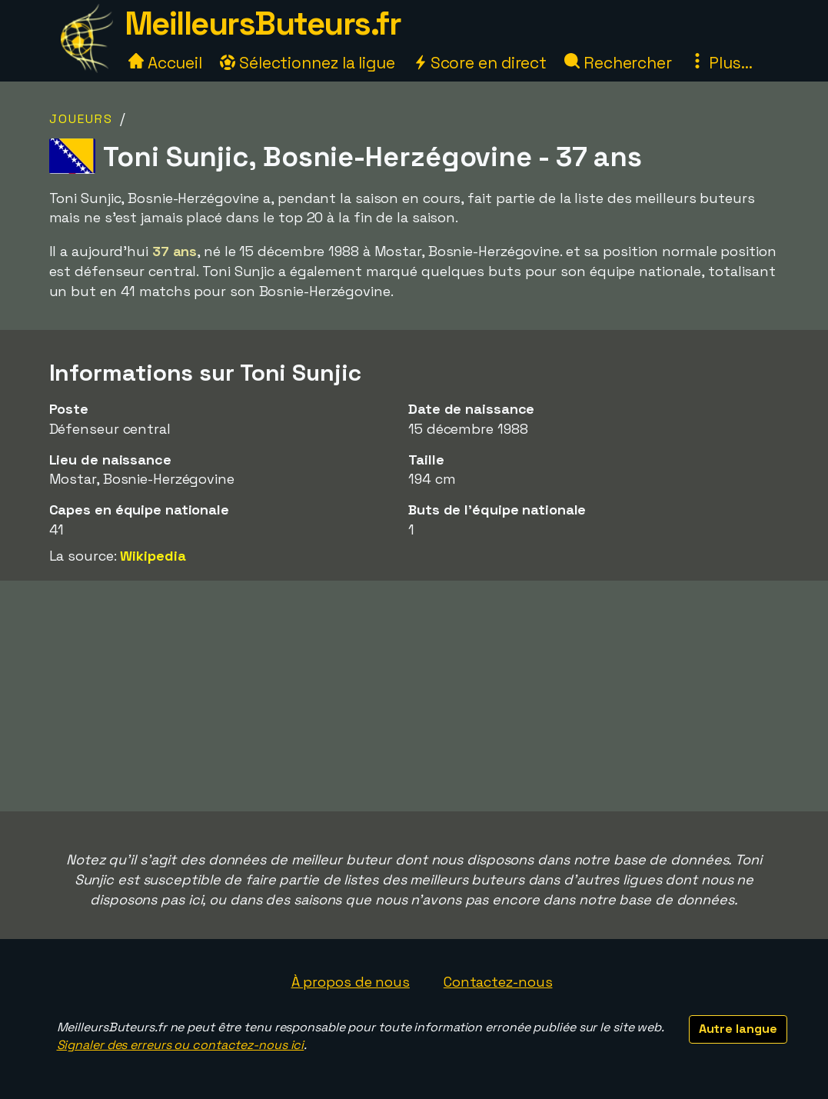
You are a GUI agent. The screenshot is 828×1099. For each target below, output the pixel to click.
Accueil (165, 62)
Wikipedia (152, 555)
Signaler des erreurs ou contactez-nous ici (180, 1045)
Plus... (721, 62)
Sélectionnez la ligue (307, 62)
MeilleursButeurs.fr (263, 23)
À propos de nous (350, 982)
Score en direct (480, 62)
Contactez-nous (498, 982)
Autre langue (738, 1029)
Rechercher (618, 62)
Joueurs (81, 119)
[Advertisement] (414, 696)
